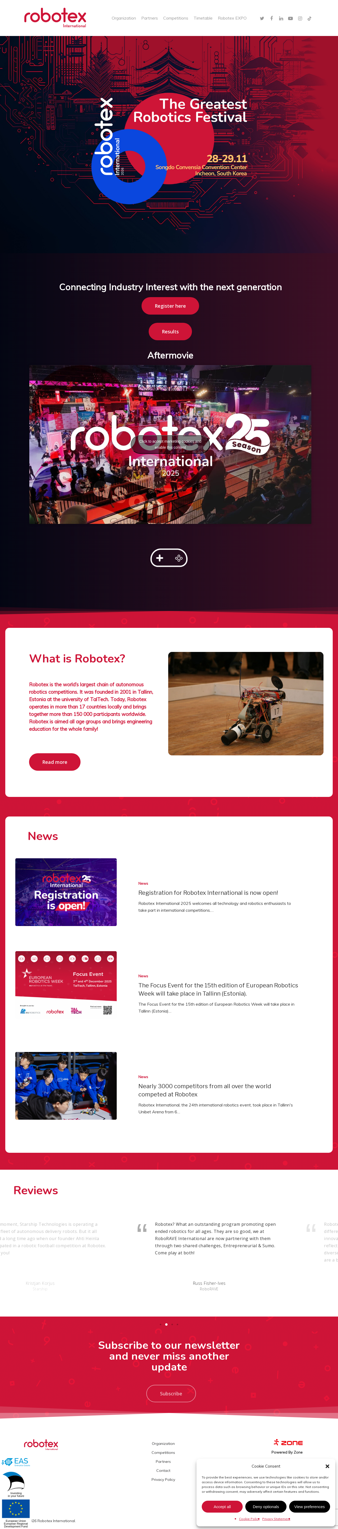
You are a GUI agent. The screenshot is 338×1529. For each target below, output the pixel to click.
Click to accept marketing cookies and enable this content (170, 444)
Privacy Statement (276, 1519)
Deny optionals (266, 1506)
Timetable (203, 18)
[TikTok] (309, 18)
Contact (163, 1470)
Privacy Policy (163, 1479)
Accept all (222, 1506)
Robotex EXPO (232, 18)
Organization (124, 18)
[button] (327, 1466)
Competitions (175, 18)
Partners (149, 18)
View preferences (309, 1506)
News (143, 883)
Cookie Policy (249, 1519)
